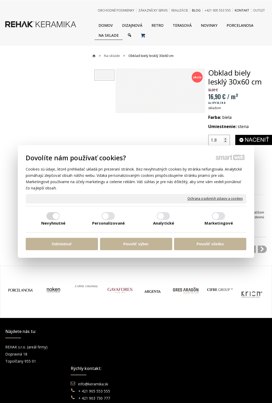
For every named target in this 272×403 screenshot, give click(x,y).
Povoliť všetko (210, 244)
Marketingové (219, 223)
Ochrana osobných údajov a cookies (215, 199)
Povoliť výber (136, 244)
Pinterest (219, 368)
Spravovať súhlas (216, 392)
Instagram (220, 354)
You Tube (219, 361)
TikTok (217, 375)
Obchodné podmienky (163, 346)
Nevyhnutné (53, 223)
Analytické (163, 223)
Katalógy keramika (161, 368)
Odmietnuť (62, 244)
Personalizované (108, 223)
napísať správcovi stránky (121, 392)
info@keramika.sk (94, 346)
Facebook (219, 346)
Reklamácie (155, 361)
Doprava (152, 354)
